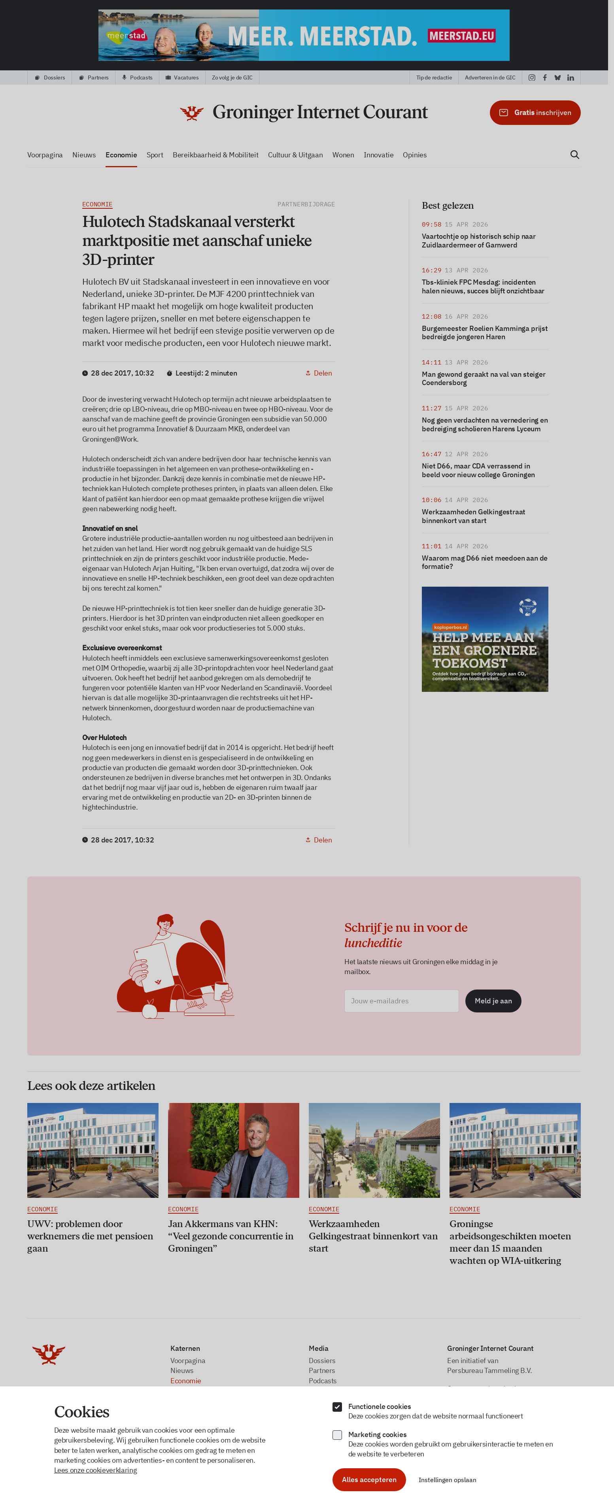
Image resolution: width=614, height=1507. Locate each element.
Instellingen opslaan (447, 1480)
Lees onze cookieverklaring (95, 1470)
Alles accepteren (369, 1479)
